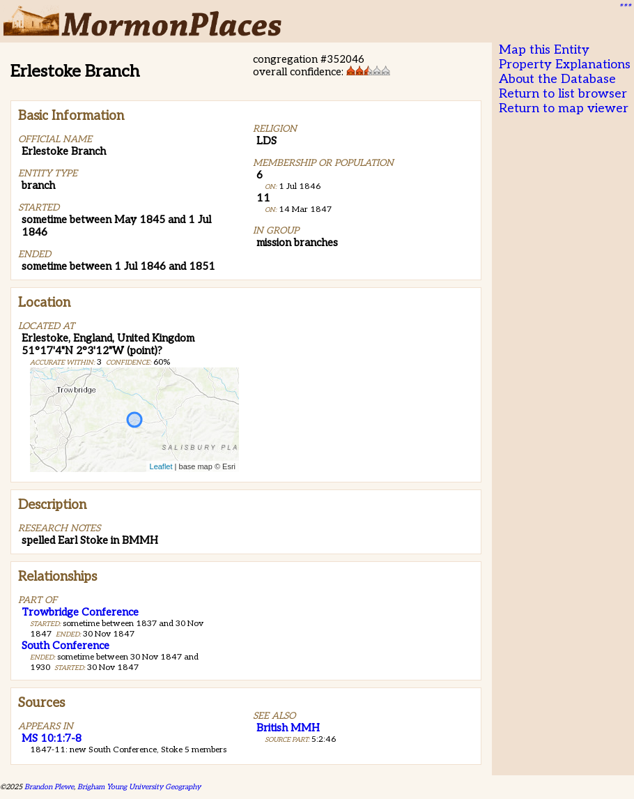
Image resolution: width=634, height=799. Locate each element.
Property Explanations (565, 64)
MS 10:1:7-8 (52, 738)
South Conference (65, 645)
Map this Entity (544, 50)
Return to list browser (563, 93)
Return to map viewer (563, 108)
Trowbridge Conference (80, 612)
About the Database (557, 79)
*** (624, 7)
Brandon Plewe (49, 786)
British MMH (288, 728)
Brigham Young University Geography (139, 786)
